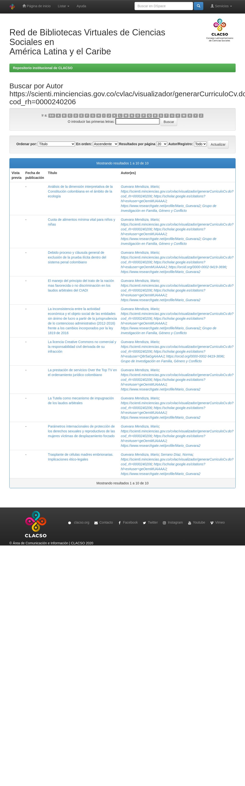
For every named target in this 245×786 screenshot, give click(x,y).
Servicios (221, 6)
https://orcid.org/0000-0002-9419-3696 (197, 267)
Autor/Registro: (180, 144)
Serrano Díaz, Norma (177, 454)
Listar (63, 6)
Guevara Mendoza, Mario (140, 186)
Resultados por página (137, 144)
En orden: (84, 144)
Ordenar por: (26, 144)
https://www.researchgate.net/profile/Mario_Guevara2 (160, 206)
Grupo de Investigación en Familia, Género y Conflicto (161, 361)
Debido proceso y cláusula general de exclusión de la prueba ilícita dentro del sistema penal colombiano (77, 257)
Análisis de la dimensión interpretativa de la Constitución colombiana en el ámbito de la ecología (80, 191)
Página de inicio (36, 6)
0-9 (51, 115)
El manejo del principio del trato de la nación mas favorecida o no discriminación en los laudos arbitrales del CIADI (81, 285)
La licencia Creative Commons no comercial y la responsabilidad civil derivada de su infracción (82, 346)
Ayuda (81, 6)
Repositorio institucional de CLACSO (42, 68)
